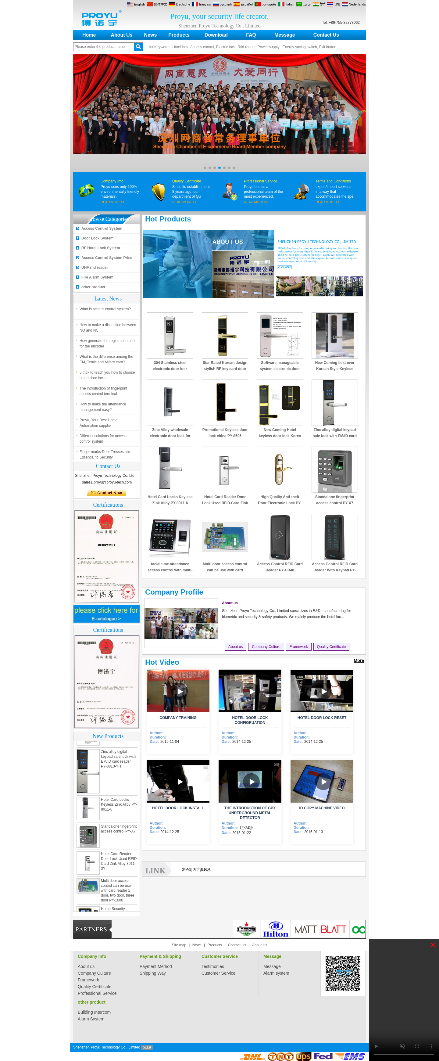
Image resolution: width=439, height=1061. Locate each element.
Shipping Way (153, 973)
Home (89, 35)
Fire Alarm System (97, 277)
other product (93, 287)
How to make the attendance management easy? (103, 408)
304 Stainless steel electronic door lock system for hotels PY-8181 (170, 369)
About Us (121, 35)
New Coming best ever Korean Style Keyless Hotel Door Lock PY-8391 (334, 369)
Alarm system (276, 973)
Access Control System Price (106, 258)
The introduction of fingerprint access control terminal (103, 392)
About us (230, 603)
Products (178, 35)
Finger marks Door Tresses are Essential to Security (105, 456)
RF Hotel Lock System (100, 248)
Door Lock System (97, 238)
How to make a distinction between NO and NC (108, 329)
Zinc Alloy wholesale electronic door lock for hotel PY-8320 (170, 436)
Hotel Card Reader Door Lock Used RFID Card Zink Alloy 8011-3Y (225, 503)
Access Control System (101, 228)
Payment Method (156, 966)
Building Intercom (94, 1012)
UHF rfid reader (94, 267)
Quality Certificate (186, 181)
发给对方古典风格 (196, 870)
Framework (299, 647)
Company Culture (266, 647)
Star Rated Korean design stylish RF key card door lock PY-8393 (225, 369)
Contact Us (326, 35)
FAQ (251, 35)
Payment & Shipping (160, 956)
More (359, 660)
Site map (179, 945)
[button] (205, 168)
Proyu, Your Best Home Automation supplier (99, 424)
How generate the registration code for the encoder (108, 345)
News (150, 35)
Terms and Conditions (333, 181)
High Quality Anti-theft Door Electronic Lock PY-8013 (280, 503)
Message (284, 35)
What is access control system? (105, 310)
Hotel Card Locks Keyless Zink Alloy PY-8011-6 (119, 806)
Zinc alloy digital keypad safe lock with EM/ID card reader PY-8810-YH (335, 436)
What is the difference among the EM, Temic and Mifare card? (106, 361)
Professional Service (260, 181)
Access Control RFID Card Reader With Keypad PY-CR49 (335, 570)
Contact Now (106, 493)
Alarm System (91, 1018)
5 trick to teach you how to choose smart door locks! (107, 377)
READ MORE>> (113, 202)
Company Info (112, 181)
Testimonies (213, 966)
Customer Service (220, 956)
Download (216, 35)
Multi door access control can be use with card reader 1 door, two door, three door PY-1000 (117, 892)
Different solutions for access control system (103, 440)
